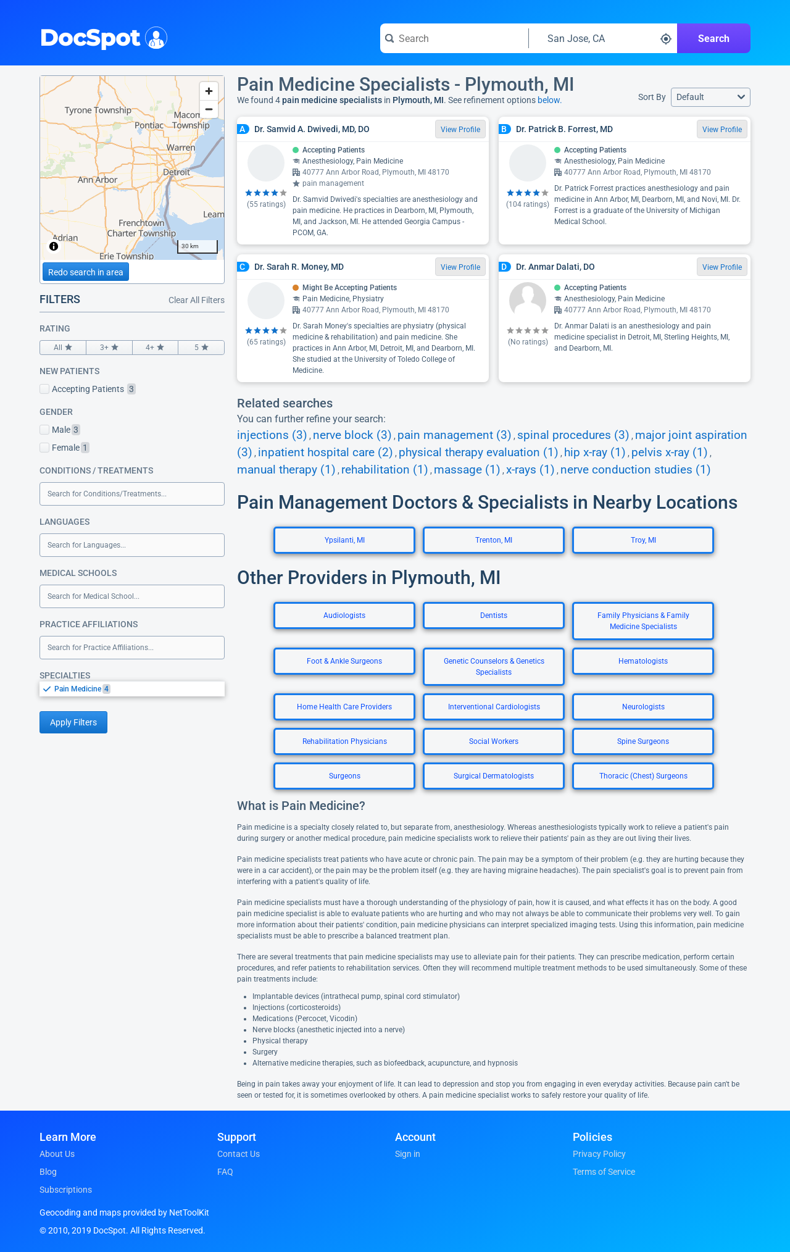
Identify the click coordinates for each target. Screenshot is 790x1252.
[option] (139, 689)
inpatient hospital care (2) (325, 452)
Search (714, 38)
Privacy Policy (599, 1154)
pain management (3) (454, 435)
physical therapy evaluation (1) (479, 452)
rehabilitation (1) (384, 470)
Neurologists (643, 707)
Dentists (493, 615)
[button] (710, 97)
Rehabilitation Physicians (344, 741)
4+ (155, 347)
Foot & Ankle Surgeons (344, 661)
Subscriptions (66, 1190)
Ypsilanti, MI (345, 540)
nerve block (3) (352, 435)
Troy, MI (643, 540)
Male (60, 429)
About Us (57, 1154)
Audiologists (344, 615)
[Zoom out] (209, 109)
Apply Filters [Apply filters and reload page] (73, 722)
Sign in (407, 1154)
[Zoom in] (209, 91)
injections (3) (272, 435)
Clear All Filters (196, 300)
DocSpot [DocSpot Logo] (101, 36)
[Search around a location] (603, 38)
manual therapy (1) (286, 470)
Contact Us (238, 1154)
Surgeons (344, 776)
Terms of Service (604, 1172)
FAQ (225, 1172)
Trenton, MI (493, 540)
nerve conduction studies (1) (635, 470)
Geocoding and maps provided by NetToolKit (124, 1212)
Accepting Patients (88, 388)
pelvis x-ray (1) (669, 452)
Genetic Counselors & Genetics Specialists (494, 667)
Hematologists (643, 661)
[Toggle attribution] (53, 246)
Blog (48, 1172)
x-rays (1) (530, 470)
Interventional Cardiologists (494, 707)
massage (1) (467, 470)
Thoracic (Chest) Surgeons (643, 776)
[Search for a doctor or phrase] (454, 38)
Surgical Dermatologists (494, 776)
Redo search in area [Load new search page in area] (85, 272)
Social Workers (493, 741)
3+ (109, 347)
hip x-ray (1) (595, 452)
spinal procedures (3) (573, 435)
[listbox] (132, 688)
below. (550, 100)
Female (64, 447)
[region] (132, 168)
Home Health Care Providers (344, 707)
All (63, 347)
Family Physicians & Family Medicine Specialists (643, 621)
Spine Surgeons (643, 741)
